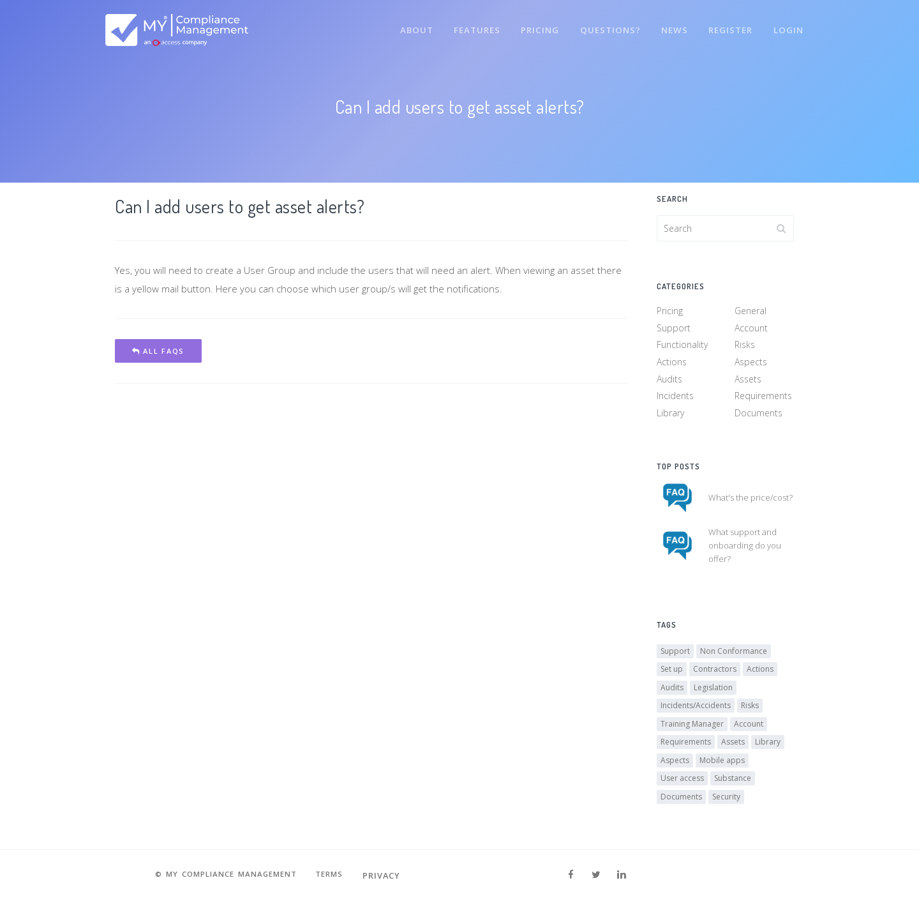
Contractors (714, 674)
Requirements (763, 398)
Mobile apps (722, 765)
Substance (732, 783)
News (670, 24)
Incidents (675, 398)
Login (787, 24)
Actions (672, 364)
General (750, 313)
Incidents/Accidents (696, 711)
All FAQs (158, 351)
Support (674, 330)
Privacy (392, 875)
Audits (669, 381)
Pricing (532, 24)
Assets (748, 381)
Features (467, 24)
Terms (337, 875)
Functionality (682, 347)
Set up (672, 674)
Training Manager (692, 728)
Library (670, 415)
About (405, 24)
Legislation (713, 692)
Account (751, 330)
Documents (758, 415)
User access (682, 783)
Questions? (604, 24)
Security (726, 801)
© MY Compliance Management (223, 875)
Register (728, 24)
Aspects (751, 364)
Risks (745, 347)
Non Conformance (733, 656)
